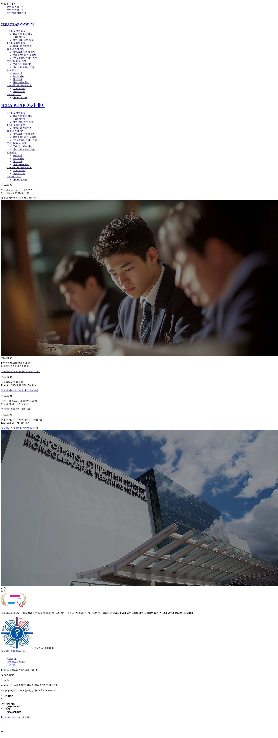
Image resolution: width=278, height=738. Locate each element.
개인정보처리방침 (16, 661)
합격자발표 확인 (21, 82)
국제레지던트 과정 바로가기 (15, 409)
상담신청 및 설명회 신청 (19, 85)
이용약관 (11, 664)
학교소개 (17, 79)
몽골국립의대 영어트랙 (24, 55)
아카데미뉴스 (14, 94)
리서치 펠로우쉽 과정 (24, 67)
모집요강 (17, 73)
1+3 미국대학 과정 (16, 43)
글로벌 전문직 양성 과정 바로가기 (18, 198)
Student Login (23, 717)
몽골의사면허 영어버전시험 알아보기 (20, 428)
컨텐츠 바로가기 (15, 6)
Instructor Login (8, 717)
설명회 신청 (19, 91)
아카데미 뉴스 (20, 97)
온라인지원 (18, 76)
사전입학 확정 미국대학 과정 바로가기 (20, 371)
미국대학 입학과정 (22, 46)
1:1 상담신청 (19, 88)
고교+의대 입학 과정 (23, 40)
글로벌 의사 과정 (15, 49)
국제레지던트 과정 (16, 61)
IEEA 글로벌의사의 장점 (25, 58)
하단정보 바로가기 (16, 13)
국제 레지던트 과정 (22, 64)
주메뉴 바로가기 (15, 9)
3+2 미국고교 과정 (16, 31)
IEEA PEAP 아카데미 (23, 105)
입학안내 (11, 70)
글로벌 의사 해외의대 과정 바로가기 (19, 390)
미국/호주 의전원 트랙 (24, 52)
